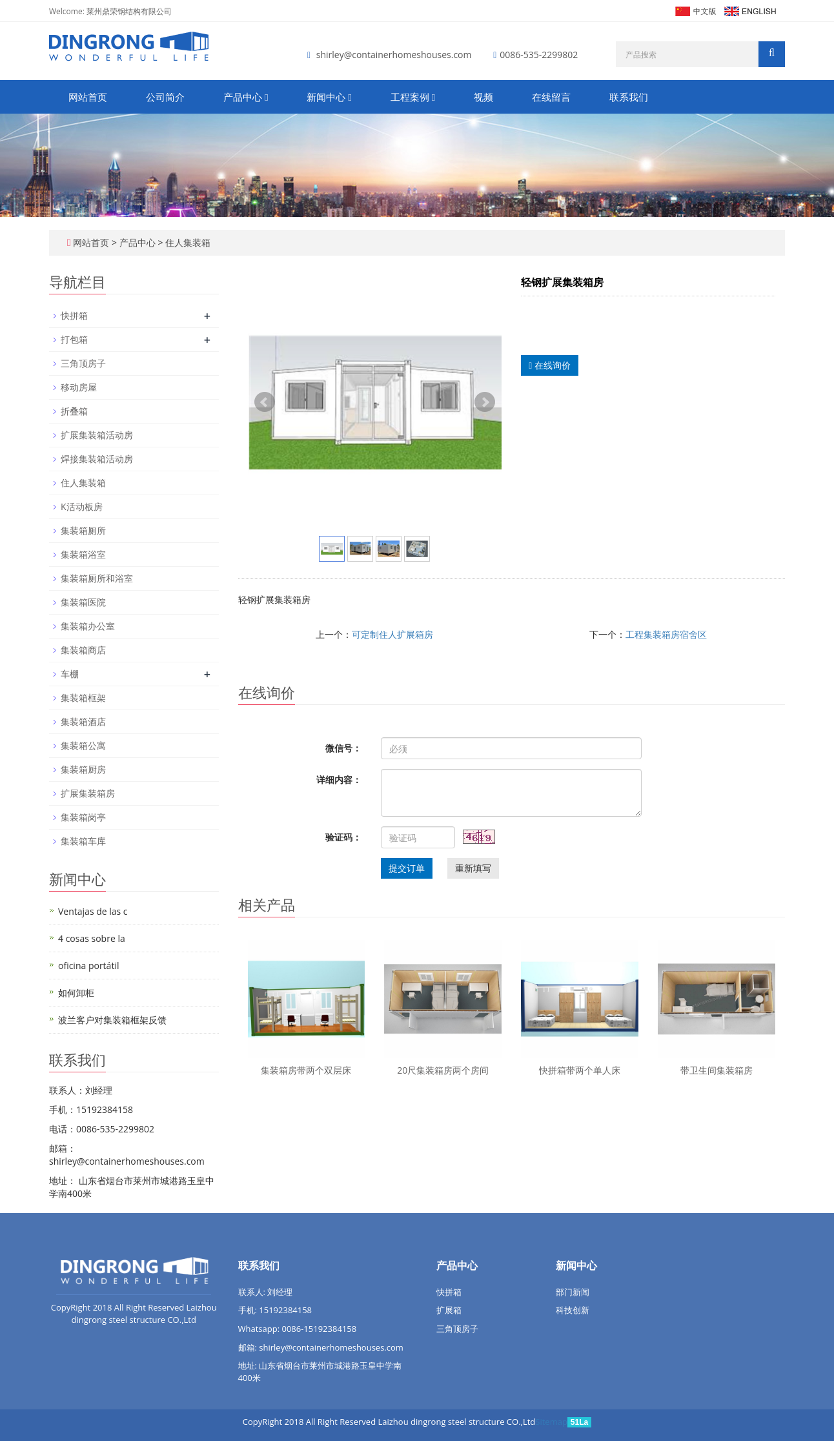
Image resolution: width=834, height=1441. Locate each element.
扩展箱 (449, 1310)
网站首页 (87, 96)
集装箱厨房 (83, 769)
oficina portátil (88, 965)
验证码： (343, 837)
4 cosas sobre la (91, 938)
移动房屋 (79, 387)
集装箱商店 (83, 650)
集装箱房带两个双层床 (306, 1070)
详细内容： (338, 779)
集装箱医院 (83, 602)
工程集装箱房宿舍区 (666, 634)
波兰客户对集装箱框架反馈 (112, 1020)
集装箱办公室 (88, 626)
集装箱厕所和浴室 (97, 578)
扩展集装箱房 (88, 793)
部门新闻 (572, 1292)
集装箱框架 (83, 697)
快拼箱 (74, 315)
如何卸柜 (76, 992)
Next (484, 402)
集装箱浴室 (83, 554)
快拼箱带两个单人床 (579, 1070)
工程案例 (413, 96)
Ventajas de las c (93, 911)
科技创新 (572, 1310)
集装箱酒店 (83, 721)
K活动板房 (82, 506)
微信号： (343, 748)
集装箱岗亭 (83, 817)
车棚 (70, 674)
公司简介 (165, 96)
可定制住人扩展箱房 (392, 634)
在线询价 (550, 365)
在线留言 (551, 96)
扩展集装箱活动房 (97, 435)
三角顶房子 (83, 363)
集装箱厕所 (83, 530)
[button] (266, 96)
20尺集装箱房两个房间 (443, 1070)
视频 (483, 96)
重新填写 (473, 868)
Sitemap (551, 1421)
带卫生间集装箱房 (716, 1070)
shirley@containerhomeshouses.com (394, 54)
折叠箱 (74, 411)
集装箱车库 (83, 841)
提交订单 (407, 868)
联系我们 (628, 96)
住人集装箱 (186, 242)
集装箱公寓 (83, 745)
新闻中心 (329, 96)
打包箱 (74, 339)
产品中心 (245, 96)
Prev (264, 402)
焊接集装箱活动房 (97, 459)
